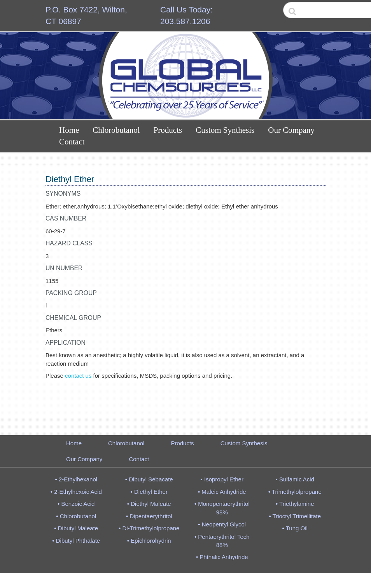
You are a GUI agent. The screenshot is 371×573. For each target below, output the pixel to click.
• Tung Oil (295, 528)
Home (69, 130)
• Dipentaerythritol (149, 516)
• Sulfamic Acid (295, 479)
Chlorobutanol (116, 130)
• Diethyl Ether (149, 491)
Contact (71, 141)
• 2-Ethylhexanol (76, 479)
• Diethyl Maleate (149, 503)
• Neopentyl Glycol (222, 524)
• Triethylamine (295, 503)
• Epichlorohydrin (149, 540)
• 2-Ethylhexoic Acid (76, 491)
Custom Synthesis (225, 130)
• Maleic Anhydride (222, 491)
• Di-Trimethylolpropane (149, 528)
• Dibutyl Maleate (76, 528)
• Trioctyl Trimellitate (295, 516)
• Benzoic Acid (76, 503)
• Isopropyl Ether (222, 479)
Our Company (291, 130)
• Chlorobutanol (76, 516)
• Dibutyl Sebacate (149, 479)
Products (168, 130)
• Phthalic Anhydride (222, 557)
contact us (78, 375)
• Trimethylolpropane (295, 491)
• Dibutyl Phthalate (76, 540)
